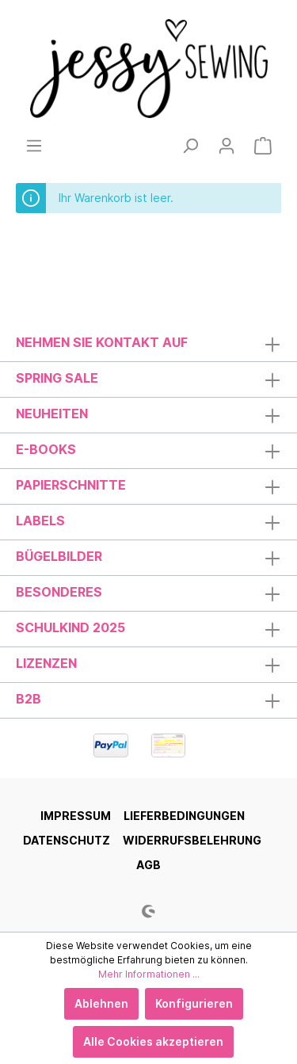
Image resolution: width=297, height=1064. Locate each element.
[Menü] (34, 146)
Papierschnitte (71, 485)
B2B (28, 699)
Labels (40, 520)
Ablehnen (101, 1003)
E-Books (46, 449)
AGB (148, 864)
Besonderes (59, 592)
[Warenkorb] (263, 146)
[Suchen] (190, 146)
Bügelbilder (59, 556)
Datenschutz (66, 840)
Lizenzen (46, 663)
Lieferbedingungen (184, 815)
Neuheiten (52, 413)
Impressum (75, 815)
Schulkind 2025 (70, 627)
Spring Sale (57, 378)
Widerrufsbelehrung (192, 840)
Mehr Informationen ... (149, 974)
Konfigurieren (194, 1003)
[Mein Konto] (226, 146)
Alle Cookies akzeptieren (153, 1041)
